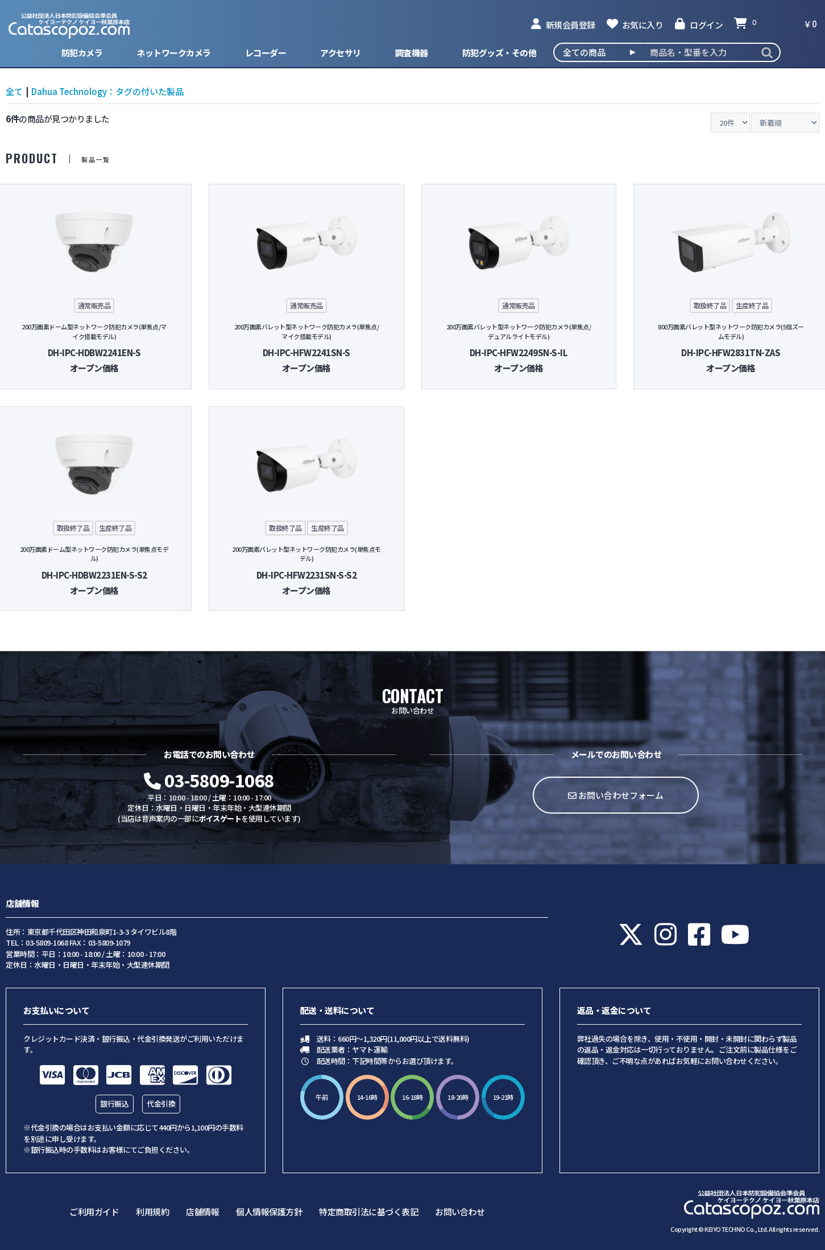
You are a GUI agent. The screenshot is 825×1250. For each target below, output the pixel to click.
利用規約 (152, 1212)
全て (14, 91)
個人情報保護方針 (269, 1212)
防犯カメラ (82, 53)
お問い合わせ (459, 1212)
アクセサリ (340, 53)
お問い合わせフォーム (616, 795)
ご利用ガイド (94, 1212)
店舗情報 (202, 1212)
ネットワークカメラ (173, 53)
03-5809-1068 (209, 780)
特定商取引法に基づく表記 (368, 1212)
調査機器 (411, 53)
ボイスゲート (219, 818)
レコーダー (266, 53)
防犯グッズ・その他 (499, 53)
